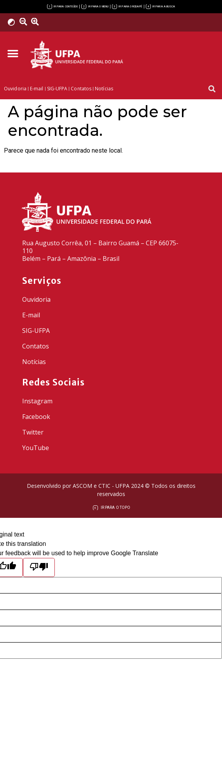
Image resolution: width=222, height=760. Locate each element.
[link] (62, 6)
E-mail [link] (31, 315)
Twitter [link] (33, 432)
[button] (12, 54)
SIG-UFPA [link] (36, 330)
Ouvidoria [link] (36, 299)
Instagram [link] (37, 401)
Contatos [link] (35, 346)
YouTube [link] (35, 447)
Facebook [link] (36, 416)
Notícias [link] (34, 361)
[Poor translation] (39, 567)
